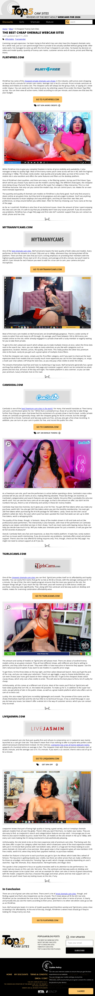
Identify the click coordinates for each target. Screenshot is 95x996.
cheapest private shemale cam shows (40, 81)
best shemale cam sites (21, 251)
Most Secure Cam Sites (47, 942)
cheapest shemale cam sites (23, 577)
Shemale (35, 21)
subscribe (79, 950)
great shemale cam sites (66, 893)
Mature (49, 21)
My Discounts (21, 974)
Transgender (20, 39)
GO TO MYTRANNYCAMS (47, 269)
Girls (21, 21)
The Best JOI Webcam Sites (48, 940)
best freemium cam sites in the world (37, 408)
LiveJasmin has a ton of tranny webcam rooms (70, 745)
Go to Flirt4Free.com (47, 99)
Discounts (7, 21)
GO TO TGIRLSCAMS (47, 596)
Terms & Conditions (40, 974)
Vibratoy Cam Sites (45, 947)
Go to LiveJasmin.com (47, 758)
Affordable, (9, 39)
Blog (11, 29)
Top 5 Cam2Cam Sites (46, 944)
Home (4, 29)
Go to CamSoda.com (47, 427)
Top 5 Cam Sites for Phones (49, 949)
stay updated (75, 937)
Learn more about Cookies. (58, 985)
